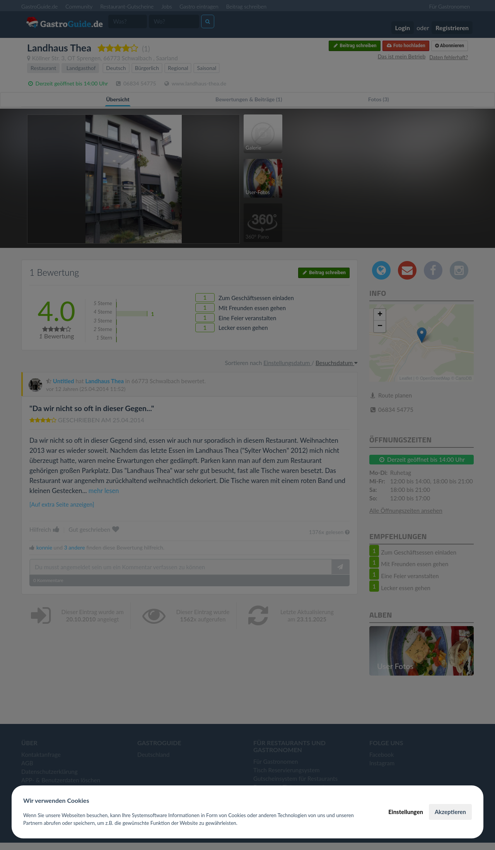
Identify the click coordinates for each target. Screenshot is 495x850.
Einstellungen (405, 811)
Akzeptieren (450, 811)
